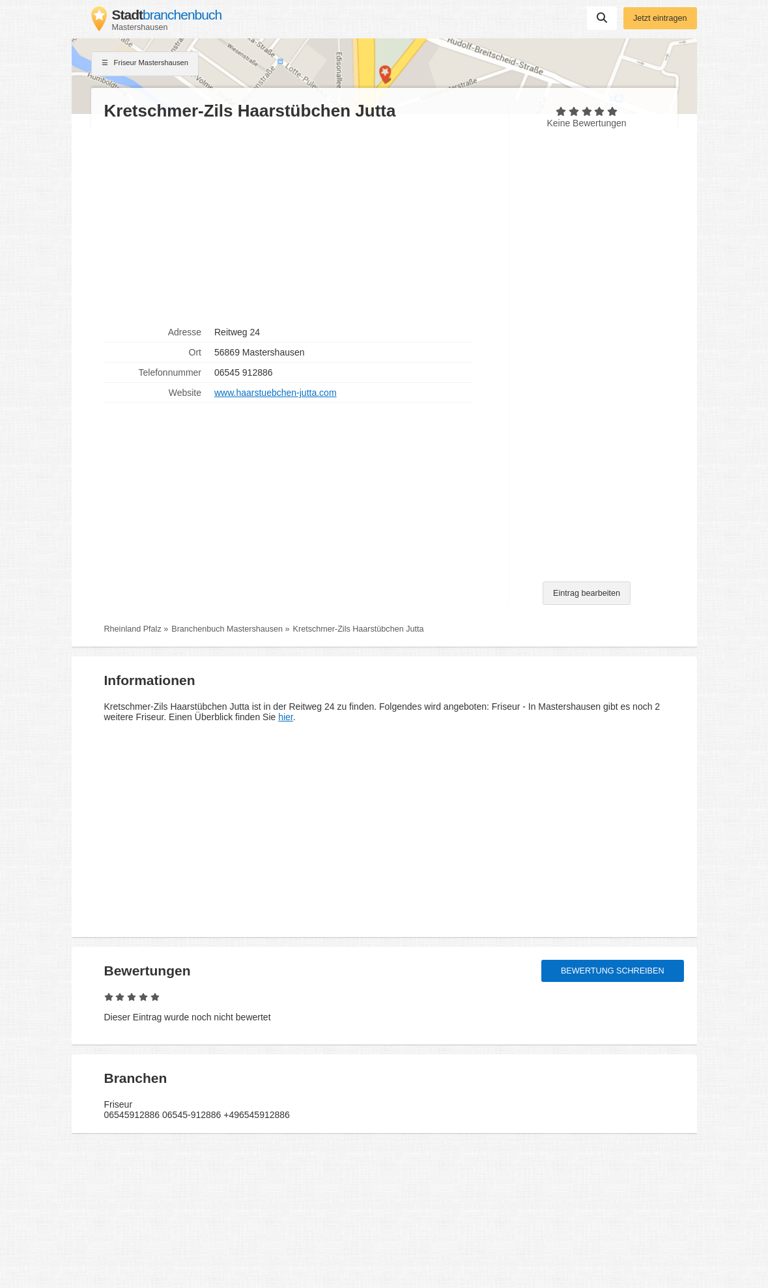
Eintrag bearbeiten (586, 593)
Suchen (602, 17)
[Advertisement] (299, 222)
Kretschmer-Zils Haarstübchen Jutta (358, 629)
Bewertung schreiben (612, 970)
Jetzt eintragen (660, 18)
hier (285, 717)
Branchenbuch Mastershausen (227, 629)
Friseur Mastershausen (145, 64)
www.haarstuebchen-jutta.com (275, 392)
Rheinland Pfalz (133, 629)
